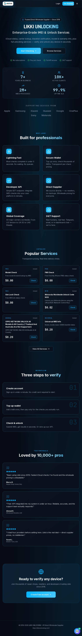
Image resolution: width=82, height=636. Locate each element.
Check (33, 280)
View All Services (41, 349)
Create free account (41, 594)
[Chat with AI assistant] (77, 631)
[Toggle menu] (77, 3)
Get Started (68, 3)
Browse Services (54, 51)
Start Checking (28, 51)
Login (58, 3)
